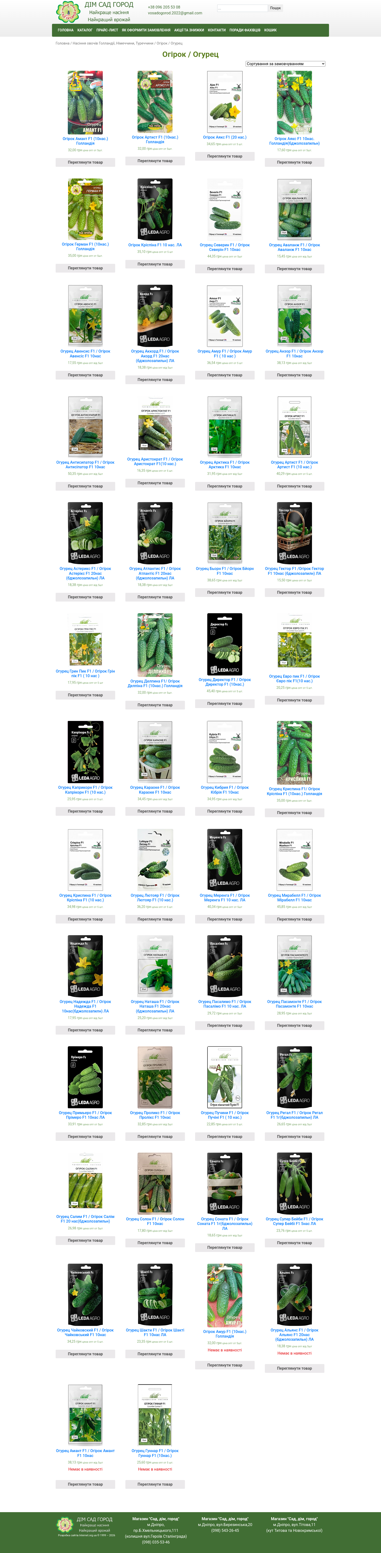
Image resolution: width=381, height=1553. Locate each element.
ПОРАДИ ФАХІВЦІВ (245, 30)
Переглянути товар (85, 162)
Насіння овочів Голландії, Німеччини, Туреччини (113, 43)
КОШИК (270, 30)
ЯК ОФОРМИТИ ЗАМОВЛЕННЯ (146, 30)
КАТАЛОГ (85, 30)
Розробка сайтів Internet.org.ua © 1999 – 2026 (86, 1535)
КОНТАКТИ (217, 30)
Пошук (275, 8)
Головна (62, 43)
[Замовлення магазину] (285, 64)
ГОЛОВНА (66, 30)
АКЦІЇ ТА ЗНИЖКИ (189, 30)
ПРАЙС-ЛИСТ (107, 30)
